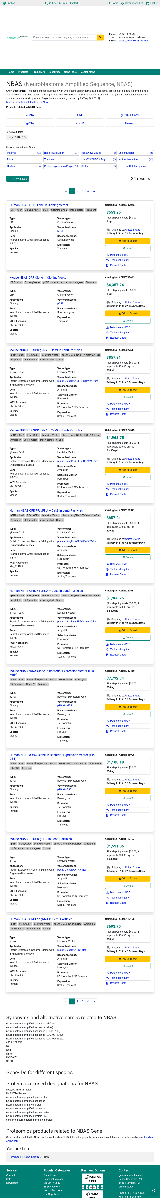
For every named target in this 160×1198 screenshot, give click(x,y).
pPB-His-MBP (64, 705)
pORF (60, 230)
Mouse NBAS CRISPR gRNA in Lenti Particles (41, 839)
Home (11, 71)
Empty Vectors (52, 1186)
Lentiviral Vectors (53, 1179)
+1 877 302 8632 (56, 3)
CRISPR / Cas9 (52, 1182)
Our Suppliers (51, 1194)
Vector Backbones (54, 1190)
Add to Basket (128, 240)
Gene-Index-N (31, 1156)
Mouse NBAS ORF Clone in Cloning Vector (39, 277)
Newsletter (12, 1182)
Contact (74, 3)
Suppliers (39, 71)
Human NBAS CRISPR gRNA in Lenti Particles (41, 919)
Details (127, 248)
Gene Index (70, 71)
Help (8, 1179)
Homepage (15, 1156)
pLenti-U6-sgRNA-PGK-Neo (71, 869)
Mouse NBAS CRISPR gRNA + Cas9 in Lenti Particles (46, 350)
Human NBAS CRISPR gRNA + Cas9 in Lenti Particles (46, 510)
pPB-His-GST (64, 789)
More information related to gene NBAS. (28, 102)
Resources (54, 71)
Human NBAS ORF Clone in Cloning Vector (39, 205)
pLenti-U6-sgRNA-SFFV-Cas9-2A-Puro (77, 380)
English (8, 3)
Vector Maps (88, 71)
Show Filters (17, 179)
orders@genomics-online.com (133, 40)
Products (23, 71)
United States (132, 229)
